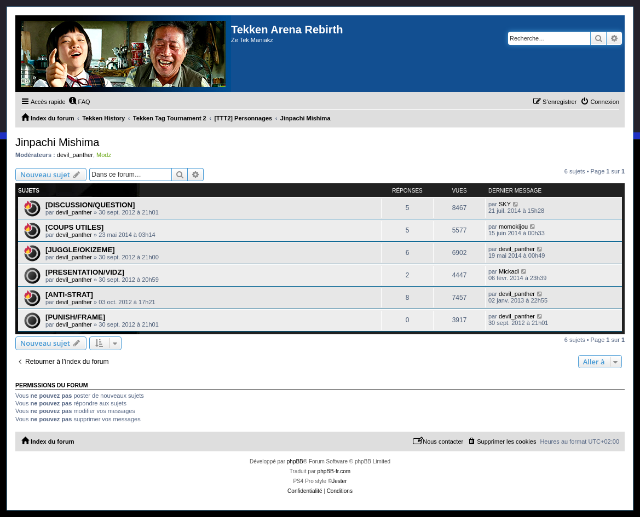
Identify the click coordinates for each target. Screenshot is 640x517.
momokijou (513, 226)
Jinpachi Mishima (57, 142)
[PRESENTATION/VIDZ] (84, 272)
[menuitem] (79, 101)
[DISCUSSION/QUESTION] (90, 205)
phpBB (295, 461)
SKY (505, 204)
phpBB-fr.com (334, 471)
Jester (339, 481)
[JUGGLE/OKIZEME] (80, 250)
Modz (103, 155)
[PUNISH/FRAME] (75, 317)
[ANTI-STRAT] (69, 295)
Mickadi (509, 271)
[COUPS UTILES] (74, 227)
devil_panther (75, 155)
